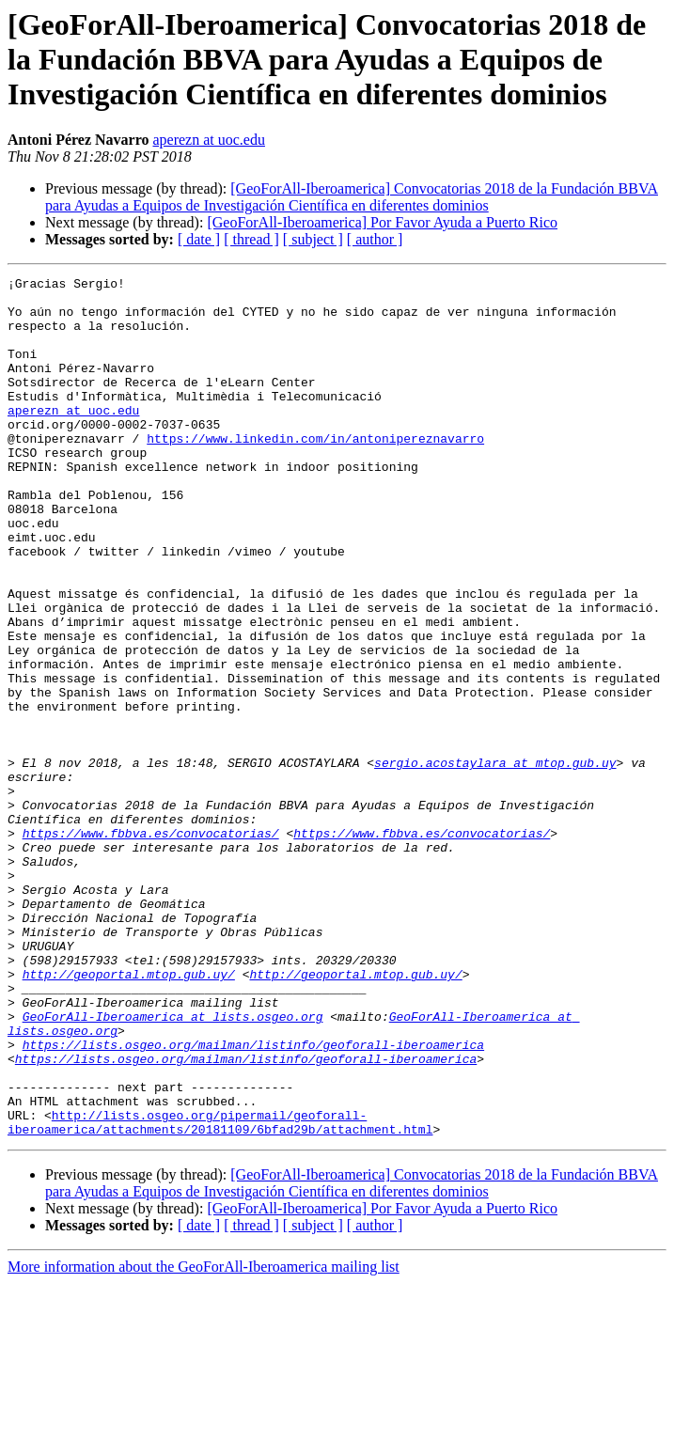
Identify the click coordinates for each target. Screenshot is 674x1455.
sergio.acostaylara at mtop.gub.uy (495, 861)
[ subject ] (313, 239)
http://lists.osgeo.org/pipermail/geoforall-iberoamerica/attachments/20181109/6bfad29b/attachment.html (220, 1292)
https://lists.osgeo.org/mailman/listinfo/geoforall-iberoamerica (253, 1199)
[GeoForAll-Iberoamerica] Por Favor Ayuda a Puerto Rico (382, 222)
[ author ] (375, 239)
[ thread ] (251, 239)
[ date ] (199, 239)
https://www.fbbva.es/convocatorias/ (151, 945)
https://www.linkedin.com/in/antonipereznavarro (315, 471)
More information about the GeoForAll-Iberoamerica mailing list (204, 1439)
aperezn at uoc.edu (208, 140)
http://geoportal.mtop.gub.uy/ (129, 1114)
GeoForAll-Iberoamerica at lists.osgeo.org (173, 1165)
